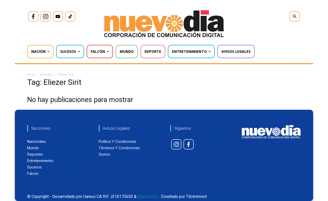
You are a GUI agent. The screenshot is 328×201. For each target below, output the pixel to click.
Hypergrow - (149, 196)
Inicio (31, 74)
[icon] (33, 16)
